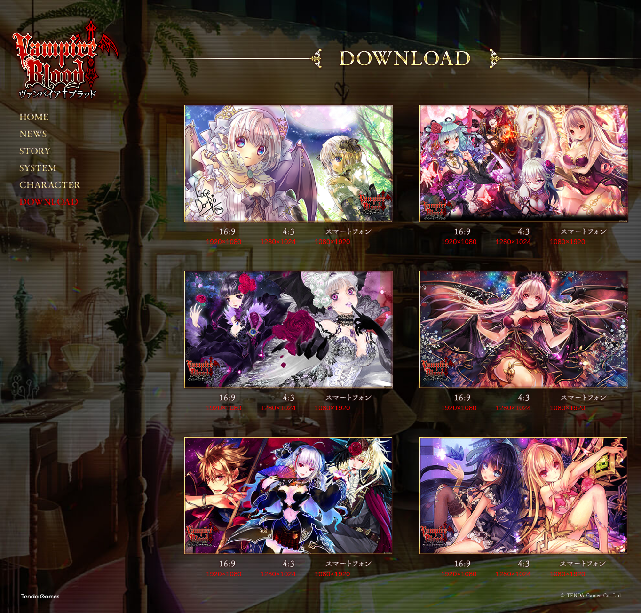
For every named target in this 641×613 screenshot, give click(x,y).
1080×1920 (332, 242)
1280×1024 (278, 242)
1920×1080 (224, 242)
